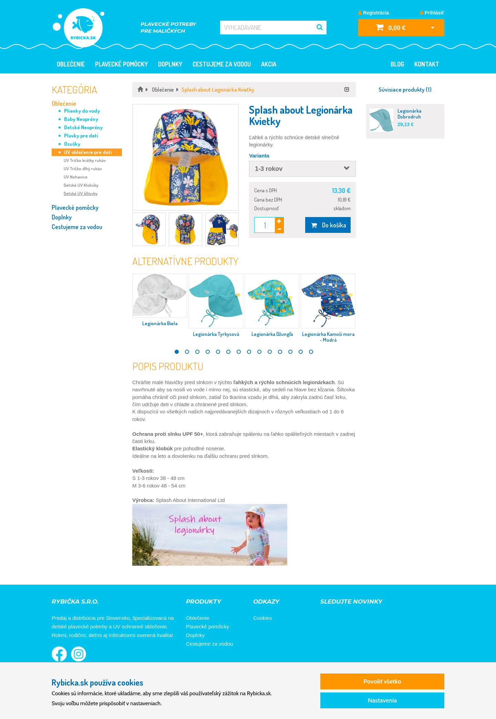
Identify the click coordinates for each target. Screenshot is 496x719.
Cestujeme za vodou (222, 64)
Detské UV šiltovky (80, 193)
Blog (397, 64)
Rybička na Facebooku (59, 653)
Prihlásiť (432, 13)
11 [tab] (280, 351)
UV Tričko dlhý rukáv (83, 168)
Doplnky (170, 64)
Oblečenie (71, 64)
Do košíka (328, 225)
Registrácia (373, 13)
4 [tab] (207, 351)
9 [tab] (259, 351)
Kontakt (426, 64)
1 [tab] (176, 351)
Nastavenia (382, 700)
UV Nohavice (75, 176)
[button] (185, 157)
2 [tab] (187, 351)
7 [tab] (238, 351)
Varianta (259, 155)
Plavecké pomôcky (121, 64)
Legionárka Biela (159, 323)
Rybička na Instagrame (78, 653)
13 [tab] (300, 351)
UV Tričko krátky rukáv (85, 160)
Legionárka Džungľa (272, 334)
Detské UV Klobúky (81, 185)
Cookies (262, 618)
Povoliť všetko (382, 681)
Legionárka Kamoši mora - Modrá (328, 337)
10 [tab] (269, 351)
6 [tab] (228, 351)
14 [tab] (311, 351)
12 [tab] (290, 351)
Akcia (268, 64)
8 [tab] (249, 351)
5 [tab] (218, 351)
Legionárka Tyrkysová (216, 334)
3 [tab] (197, 351)
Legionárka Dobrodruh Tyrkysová (409, 116)
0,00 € (390, 27)
